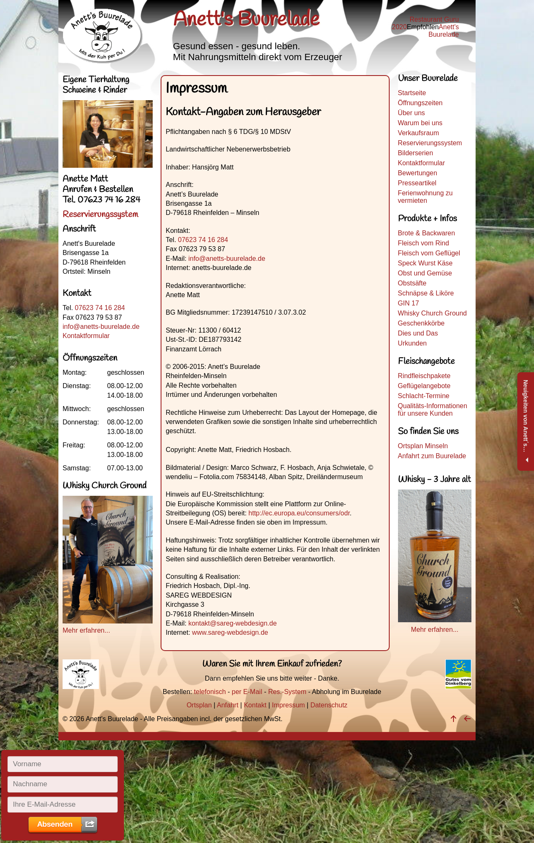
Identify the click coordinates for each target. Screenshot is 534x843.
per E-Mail (247, 691)
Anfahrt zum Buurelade (432, 455)
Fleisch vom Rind (423, 243)
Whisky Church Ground (432, 313)
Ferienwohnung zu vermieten (425, 196)
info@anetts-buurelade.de (226, 258)
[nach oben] (453, 718)
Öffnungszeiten (420, 102)
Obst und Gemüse (425, 273)
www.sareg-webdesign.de (230, 632)
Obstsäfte (412, 283)
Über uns (411, 112)
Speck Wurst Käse (425, 263)
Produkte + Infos (427, 219)
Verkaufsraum (418, 132)
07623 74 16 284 (203, 239)
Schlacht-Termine (424, 395)
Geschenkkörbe (421, 323)
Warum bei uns (420, 122)
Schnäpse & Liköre (426, 293)
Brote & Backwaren (426, 233)
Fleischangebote (426, 361)
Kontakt (255, 705)
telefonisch (210, 691)
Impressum (288, 705)
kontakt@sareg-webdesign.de (232, 623)
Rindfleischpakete (424, 375)
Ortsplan (199, 705)
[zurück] (467, 718)
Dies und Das (418, 333)
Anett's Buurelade (443, 30)
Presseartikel (417, 183)
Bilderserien (415, 152)
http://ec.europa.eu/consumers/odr (299, 513)
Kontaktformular (421, 163)
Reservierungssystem (430, 142)
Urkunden (412, 343)
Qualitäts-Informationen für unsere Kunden (432, 409)
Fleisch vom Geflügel (429, 253)
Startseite (412, 92)
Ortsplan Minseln (423, 445)
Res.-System (287, 691)
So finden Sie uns (428, 431)
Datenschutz (329, 705)
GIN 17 (408, 303)
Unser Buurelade (428, 79)
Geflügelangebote (424, 385)
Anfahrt (228, 705)
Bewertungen (417, 173)
